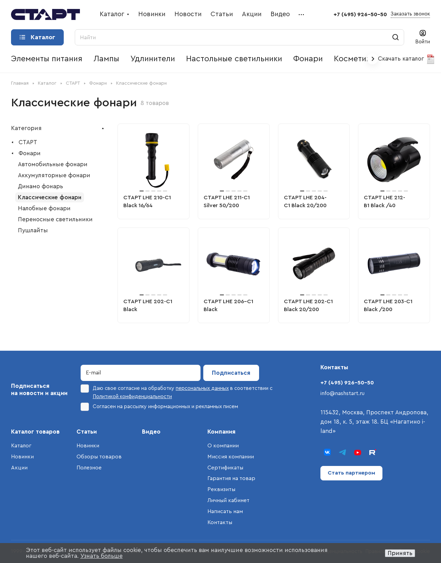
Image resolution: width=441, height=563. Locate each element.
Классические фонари (49, 197)
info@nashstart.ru (342, 393)
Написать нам (225, 511)
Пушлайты (33, 230)
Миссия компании (230, 456)
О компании (223, 445)
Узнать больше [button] (101, 556)
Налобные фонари (44, 208)
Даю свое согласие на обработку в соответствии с (177, 391)
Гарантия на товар (231, 478)
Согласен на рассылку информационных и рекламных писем (159, 407)
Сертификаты (225, 467)
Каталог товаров (35, 432)
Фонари (30, 153)
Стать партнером (351, 473)
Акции (19, 467)
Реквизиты (221, 489)
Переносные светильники (55, 219)
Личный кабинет (228, 500)
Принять (400, 553)
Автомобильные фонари (53, 164)
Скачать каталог (406, 59)
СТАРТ (28, 142)
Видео (151, 432)
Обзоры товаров (99, 456)
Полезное (89, 467)
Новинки (22, 456)
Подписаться (231, 373)
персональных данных (202, 388)
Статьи (86, 432)
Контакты (219, 522)
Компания (221, 432)
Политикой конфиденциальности (132, 396)
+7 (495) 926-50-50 (360, 14)
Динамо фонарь (40, 186)
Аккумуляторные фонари (54, 175)
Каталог (21, 445)
